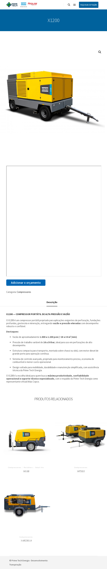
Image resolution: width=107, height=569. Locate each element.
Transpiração (15, 564)
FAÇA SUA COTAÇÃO (88, 5)
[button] (100, 52)
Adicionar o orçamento (26, 282)
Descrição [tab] (52, 302)
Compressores (24, 291)
